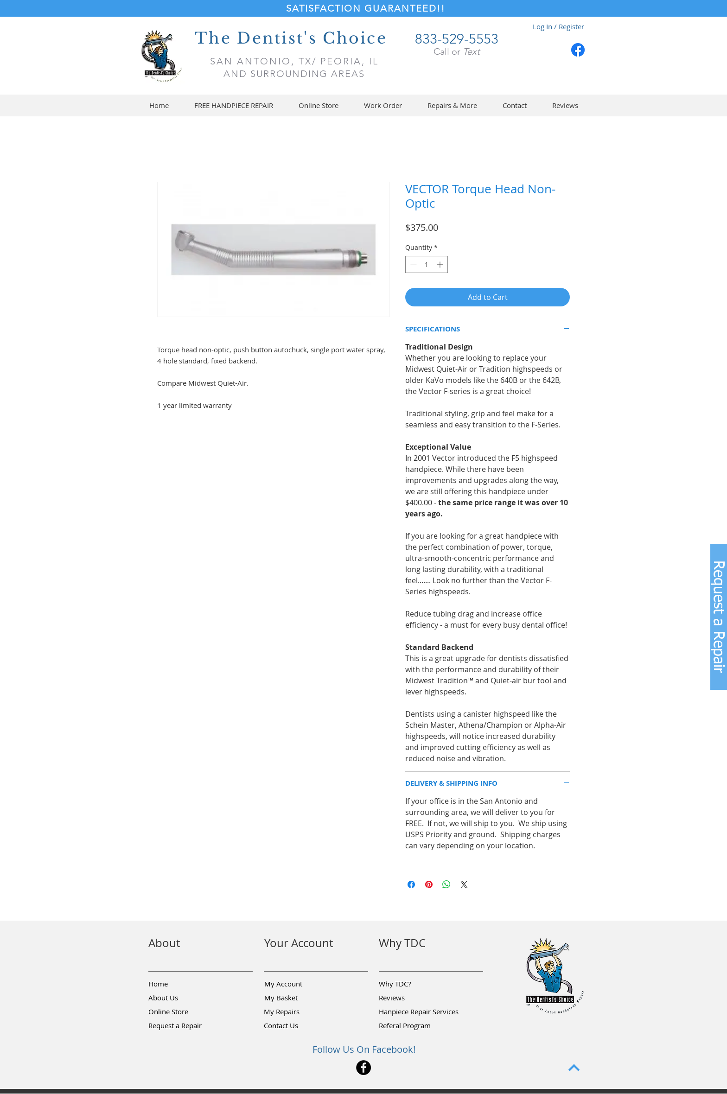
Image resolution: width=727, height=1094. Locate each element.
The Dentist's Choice (291, 38)
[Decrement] (412, 264)
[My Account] (297, 984)
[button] (318, 105)
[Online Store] (181, 1012)
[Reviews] (412, 998)
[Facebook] (578, 50)
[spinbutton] (426, 264)
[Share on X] (464, 884)
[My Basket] (297, 998)
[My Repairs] (297, 1012)
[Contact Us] (297, 1026)
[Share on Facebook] (411, 884)
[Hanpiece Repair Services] (419, 1012)
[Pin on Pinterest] (428, 884)
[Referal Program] (419, 1026)
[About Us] (181, 998)
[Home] (181, 984)
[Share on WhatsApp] (446, 884)
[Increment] (440, 264)
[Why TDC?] (412, 984)
